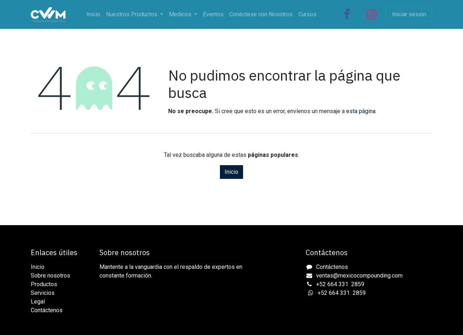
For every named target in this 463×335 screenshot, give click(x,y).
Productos (44, 284)
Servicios (43, 292)
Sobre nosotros (50, 275)
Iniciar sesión (409, 14)
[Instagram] (371, 14)
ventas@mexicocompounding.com (359, 275)
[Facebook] (346, 14)
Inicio (231, 171)
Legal (38, 301)
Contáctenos (47, 310)
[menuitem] (93, 14)
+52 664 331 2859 (340, 284)
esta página (360, 111)
